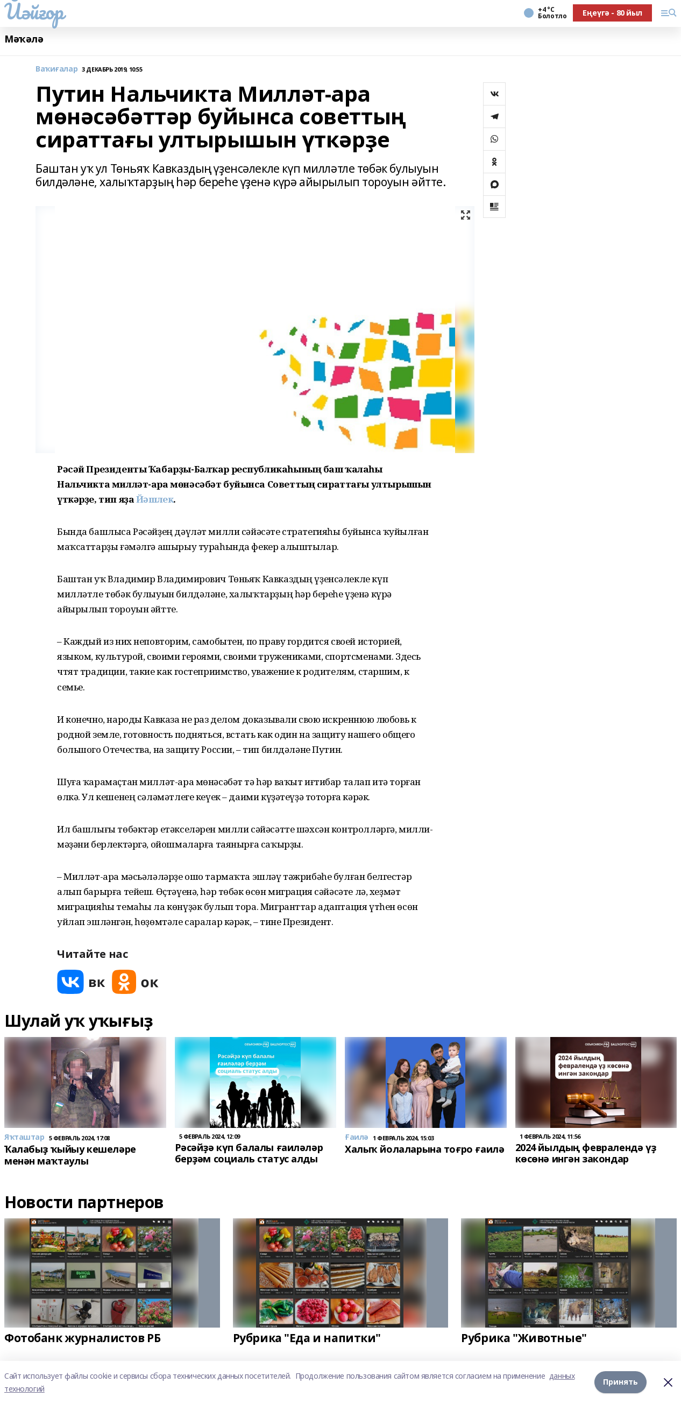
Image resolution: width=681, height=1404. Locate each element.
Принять (620, 1382)
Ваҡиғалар (56, 69)
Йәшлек (154, 499)
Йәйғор (33, 11)
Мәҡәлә (23, 39)
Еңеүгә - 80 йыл (612, 13)
